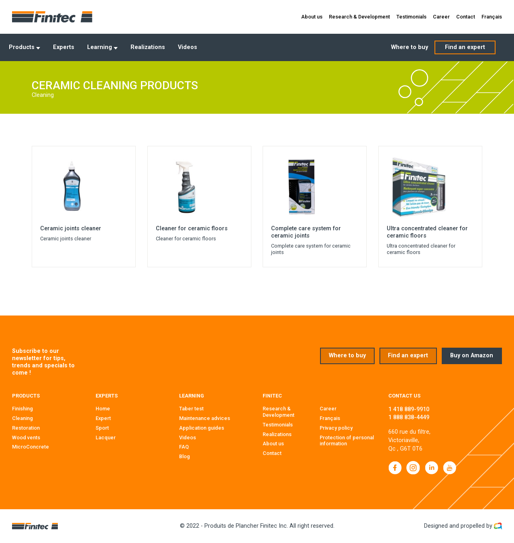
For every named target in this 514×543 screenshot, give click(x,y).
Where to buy (409, 47)
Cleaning (22, 418)
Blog (184, 456)
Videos (187, 47)
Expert (103, 418)
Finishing (22, 409)
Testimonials (411, 17)
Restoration (26, 428)
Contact (465, 17)
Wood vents (26, 437)
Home (103, 409)
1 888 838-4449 (408, 417)
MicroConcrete (30, 447)
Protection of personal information (347, 440)
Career (441, 17)
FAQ (184, 447)
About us (311, 17)
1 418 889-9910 (408, 409)
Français (491, 17)
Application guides (201, 428)
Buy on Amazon (471, 355)
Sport (102, 428)
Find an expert (465, 47)
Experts (63, 47)
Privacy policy (336, 428)
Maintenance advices (204, 418)
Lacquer (106, 437)
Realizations (148, 47)
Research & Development (359, 17)
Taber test (191, 409)
